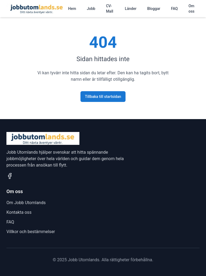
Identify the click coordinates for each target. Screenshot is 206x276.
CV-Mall (109, 8)
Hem (72, 8)
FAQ (174, 8)
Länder (130, 8)
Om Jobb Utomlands (26, 202)
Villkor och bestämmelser (30, 231)
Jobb (91, 8)
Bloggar (153, 8)
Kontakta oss (18, 212)
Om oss (191, 8)
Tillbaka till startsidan (103, 96)
